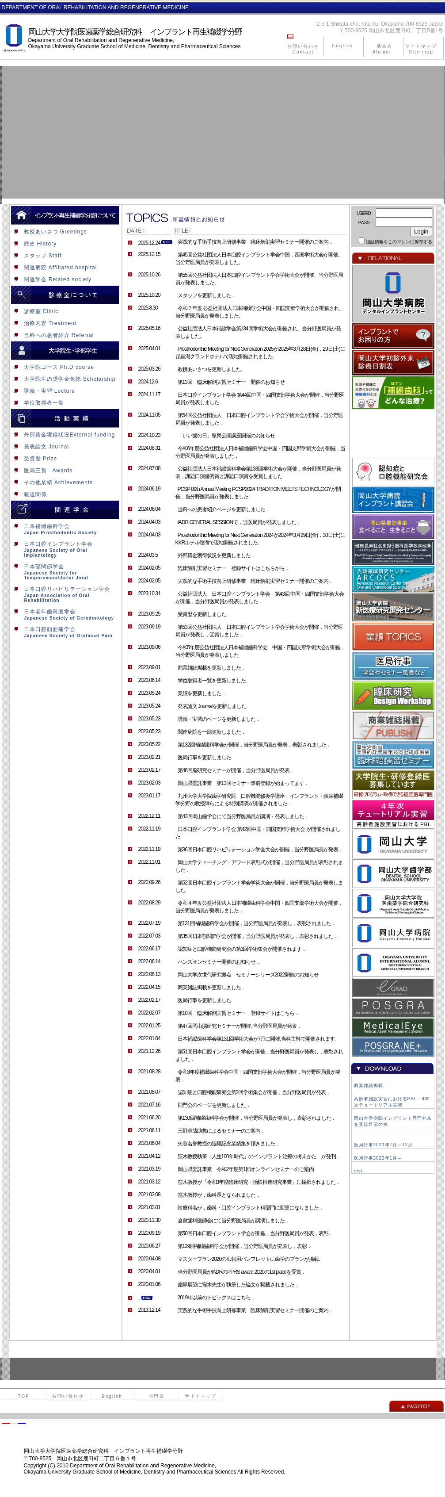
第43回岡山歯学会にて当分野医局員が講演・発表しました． (243, 816)
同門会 (156, 1396)
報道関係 (29, 494)
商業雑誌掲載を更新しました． (212, 668)
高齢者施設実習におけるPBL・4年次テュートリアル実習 (392, 1101)
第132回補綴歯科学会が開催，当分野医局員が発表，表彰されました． (254, 745)
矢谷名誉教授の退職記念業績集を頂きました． (229, 1144)
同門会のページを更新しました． (214, 1105)
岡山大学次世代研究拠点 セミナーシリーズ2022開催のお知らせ (248, 975)
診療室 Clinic (35, 311)
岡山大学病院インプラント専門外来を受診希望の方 (393, 1121)
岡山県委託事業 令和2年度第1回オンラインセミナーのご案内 (246, 1169)
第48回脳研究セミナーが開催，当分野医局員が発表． (236, 770)
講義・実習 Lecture (43, 391)
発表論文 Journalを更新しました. (212, 706)
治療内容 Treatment (44, 323)
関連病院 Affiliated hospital (54, 267)
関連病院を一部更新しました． (212, 732)
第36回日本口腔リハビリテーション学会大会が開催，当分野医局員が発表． (260, 849)
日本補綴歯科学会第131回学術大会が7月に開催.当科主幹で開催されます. (256, 1039)
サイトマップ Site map (421, 49)
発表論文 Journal (40, 447)
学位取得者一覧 (37, 403)
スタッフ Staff (36, 256)
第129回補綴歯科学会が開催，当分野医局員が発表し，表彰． (245, 1246)
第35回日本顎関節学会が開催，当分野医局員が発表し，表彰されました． (258, 936)
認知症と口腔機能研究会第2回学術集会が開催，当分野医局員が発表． (254, 1092)
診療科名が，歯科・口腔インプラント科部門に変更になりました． (250, 1208)
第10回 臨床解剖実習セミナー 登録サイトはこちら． (238, 1013)
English (342, 45)
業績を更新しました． (202, 693)
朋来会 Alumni (384, 49)
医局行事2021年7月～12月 (383, 1144)
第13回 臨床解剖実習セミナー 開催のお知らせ (231, 382)
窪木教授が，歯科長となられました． (219, 1195)
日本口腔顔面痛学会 (63, 632)
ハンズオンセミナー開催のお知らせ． (219, 962)
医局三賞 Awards (42, 470)
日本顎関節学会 (63, 571)
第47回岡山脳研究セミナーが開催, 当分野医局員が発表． (239, 1026)
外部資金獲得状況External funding (63, 435)
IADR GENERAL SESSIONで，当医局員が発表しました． (239, 522)
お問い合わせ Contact (303, 49)
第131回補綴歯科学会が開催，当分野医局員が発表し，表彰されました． (257, 923)
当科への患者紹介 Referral (52, 335)
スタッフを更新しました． (207, 295)
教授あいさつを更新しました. (210, 369)
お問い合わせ (68, 1396)
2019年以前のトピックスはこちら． (217, 1297)
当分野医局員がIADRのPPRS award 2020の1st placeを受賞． (242, 1272)
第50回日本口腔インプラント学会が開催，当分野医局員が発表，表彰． (255, 1233)
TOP (23, 1396)
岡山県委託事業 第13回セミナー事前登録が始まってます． (243, 783)
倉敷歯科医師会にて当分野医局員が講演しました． (233, 1221)
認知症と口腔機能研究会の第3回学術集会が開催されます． (242, 949)
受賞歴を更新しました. (202, 614)
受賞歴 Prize (34, 459)
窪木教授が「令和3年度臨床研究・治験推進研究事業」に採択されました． (259, 1182)
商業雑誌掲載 (368, 1085)
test (358, 1170)
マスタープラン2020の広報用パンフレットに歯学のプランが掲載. (249, 1259)
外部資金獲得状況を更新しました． (216, 555)
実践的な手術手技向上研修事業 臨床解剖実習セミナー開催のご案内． (255, 242)
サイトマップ (201, 1396)
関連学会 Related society (51, 279)
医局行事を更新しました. (205, 757)
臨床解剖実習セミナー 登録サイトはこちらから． (233, 568)
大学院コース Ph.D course (52, 367)
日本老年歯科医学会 (63, 614)
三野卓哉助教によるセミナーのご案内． (221, 1131)
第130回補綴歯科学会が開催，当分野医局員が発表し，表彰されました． (257, 1118)
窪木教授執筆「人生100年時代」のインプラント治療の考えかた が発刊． (259, 1156)
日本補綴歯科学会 (63, 529)
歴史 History (34, 244)
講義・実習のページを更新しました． (219, 719)
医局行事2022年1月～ (378, 1158)
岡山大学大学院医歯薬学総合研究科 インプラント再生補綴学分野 (135, 31)
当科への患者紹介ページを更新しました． (224, 509)
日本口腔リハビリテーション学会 (63, 594)
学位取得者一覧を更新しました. (212, 681)
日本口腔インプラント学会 (63, 549)
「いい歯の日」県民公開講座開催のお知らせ (226, 436)
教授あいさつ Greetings (49, 232)
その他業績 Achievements (52, 482)
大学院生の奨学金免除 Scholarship (63, 379)
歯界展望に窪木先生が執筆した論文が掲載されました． (238, 1285)
